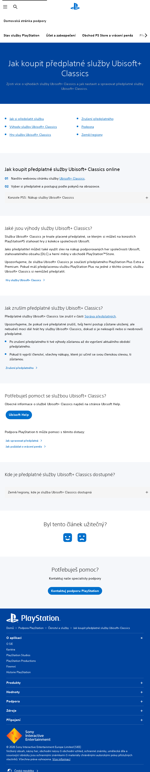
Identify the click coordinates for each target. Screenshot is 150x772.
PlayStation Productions (21, 661)
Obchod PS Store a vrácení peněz (107, 35)
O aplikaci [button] (75, 638)
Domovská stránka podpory (25, 21)
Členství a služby (58, 628)
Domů (10, 628)
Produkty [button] (75, 683)
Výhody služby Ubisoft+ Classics (33, 127)
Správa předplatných (100, 316)
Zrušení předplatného (97, 119)
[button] (19, 415)
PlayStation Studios (18, 655)
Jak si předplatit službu (27, 119)
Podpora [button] (75, 701)
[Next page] (145, 35)
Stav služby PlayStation (21, 35)
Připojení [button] (75, 720)
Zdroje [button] (75, 711)
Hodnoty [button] (75, 692)
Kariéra (10, 649)
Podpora (87, 127)
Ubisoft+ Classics (72, 178)
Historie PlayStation (18, 672)
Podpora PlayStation (31, 628)
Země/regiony (92, 135)
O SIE (9, 644)
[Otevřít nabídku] (5, 7)
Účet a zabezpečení (61, 35)
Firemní (11, 666)
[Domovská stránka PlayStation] (75, 7)
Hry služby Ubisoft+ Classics (30, 135)
